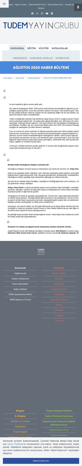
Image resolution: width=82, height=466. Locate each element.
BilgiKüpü (59, 294)
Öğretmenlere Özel (37, 4)
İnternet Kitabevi (59, 360)
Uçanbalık (59, 305)
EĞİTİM (31, 48)
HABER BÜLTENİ (41, 63)
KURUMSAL (17, 48)
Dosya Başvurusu (55, 4)
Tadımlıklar (20, 351)
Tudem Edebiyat (59, 299)
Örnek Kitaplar (20, 356)
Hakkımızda (20, 284)
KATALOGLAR (60, 48)
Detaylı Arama (71, 4)
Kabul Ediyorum (41, 461)
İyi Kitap (59, 326)
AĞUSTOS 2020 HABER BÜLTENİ (57, 88)
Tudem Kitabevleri (20, 289)
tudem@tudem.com (41, 412)
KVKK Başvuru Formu (20, 310)
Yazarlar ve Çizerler (20, 346)
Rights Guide (20, 4)
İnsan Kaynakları (20, 294)
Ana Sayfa (7, 88)
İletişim (41, 8)
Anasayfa (9, 4)
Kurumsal (20, 88)
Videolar (20, 367)
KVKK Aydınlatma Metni (20, 305)
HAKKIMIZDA (20, 58)
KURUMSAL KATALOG (41, 58)
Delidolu (59, 320)
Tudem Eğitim (59, 284)
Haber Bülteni (34, 88)
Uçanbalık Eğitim (59, 310)
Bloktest (59, 289)
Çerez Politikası (15, 444)
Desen (59, 315)
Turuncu (59, 331)
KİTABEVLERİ (62, 58)
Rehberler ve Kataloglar (20, 361)
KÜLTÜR (44, 48)
